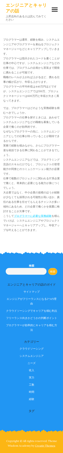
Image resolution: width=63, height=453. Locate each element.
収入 (31, 370)
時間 (31, 392)
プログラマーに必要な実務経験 (33, 216)
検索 (31, 265)
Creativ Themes (45, 445)
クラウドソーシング (31, 348)
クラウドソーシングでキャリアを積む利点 (31, 310)
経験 (31, 399)
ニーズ (32, 363)
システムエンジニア (31, 355)
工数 (31, 384)
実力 (31, 377)
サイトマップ (32, 291)
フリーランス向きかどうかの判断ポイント (31, 318)
